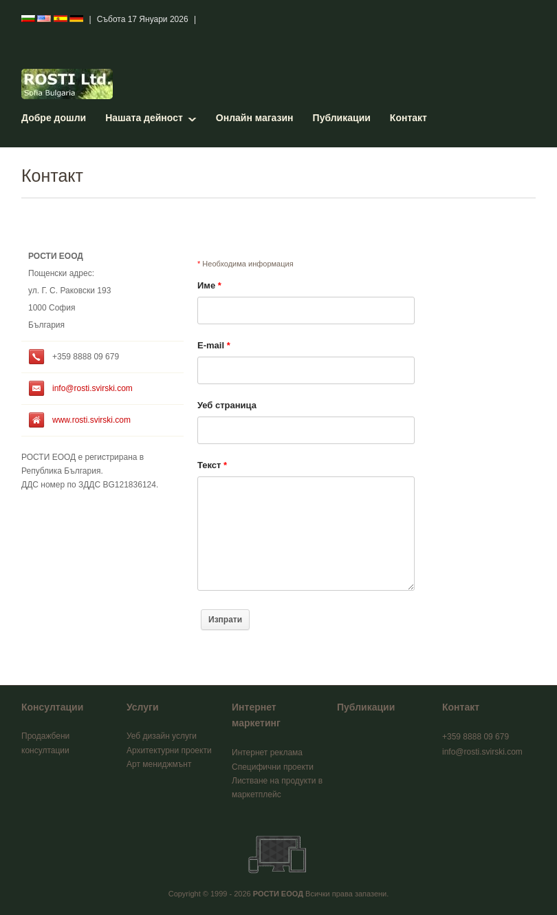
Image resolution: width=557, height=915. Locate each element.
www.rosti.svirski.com (91, 420)
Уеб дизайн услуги (162, 736)
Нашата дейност (144, 117)
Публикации (342, 117)
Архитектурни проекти (169, 750)
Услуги (143, 707)
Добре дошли (53, 117)
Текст (212, 465)
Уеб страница (226, 405)
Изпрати (225, 619)
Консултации (52, 707)
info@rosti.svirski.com (92, 388)
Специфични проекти (273, 767)
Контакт (408, 117)
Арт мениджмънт (159, 764)
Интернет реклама (267, 752)
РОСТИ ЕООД (278, 894)
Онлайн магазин (255, 117)
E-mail (213, 345)
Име (209, 285)
